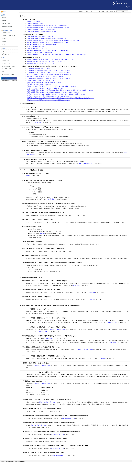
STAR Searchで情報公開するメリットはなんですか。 (41, 68)
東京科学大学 (5, 60)
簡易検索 (4, 17)
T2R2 (3, 71)
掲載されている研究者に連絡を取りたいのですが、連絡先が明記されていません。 (49, 42)
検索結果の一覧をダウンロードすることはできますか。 (41, 63)
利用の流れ (5, 38)
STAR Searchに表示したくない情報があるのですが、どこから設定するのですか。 (49, 72)
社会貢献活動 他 (110, 11)
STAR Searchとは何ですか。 (34, 21)
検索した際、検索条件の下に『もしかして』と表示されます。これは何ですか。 (48, 50)
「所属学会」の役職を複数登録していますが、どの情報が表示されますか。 (47, 88)
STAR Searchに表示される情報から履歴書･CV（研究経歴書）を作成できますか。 (48, 78)
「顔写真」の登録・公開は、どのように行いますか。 (41, 80)
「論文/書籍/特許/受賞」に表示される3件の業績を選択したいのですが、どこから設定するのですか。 (54, 92)
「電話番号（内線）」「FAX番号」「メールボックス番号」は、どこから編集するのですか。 (51, 86)
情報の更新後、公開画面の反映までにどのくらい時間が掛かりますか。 (46, 76)
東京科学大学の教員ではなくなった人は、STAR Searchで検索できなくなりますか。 (49, 27)
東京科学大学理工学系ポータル (58, 329)
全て (87, 11)
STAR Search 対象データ (8, 35)
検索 (129, 11)
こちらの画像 (91, 292)
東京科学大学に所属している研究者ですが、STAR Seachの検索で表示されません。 (49, 74)
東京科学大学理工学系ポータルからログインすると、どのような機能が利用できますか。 (50, 59)
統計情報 (4, 41)
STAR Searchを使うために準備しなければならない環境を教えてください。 (47, 38)
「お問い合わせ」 (52, 199)
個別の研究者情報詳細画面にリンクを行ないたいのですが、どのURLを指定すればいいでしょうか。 (53, 40)
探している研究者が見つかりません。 (37, 46)
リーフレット (5, 44)
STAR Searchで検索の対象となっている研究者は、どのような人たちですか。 (47, 25)
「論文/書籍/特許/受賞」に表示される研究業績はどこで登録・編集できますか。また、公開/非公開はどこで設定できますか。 (60, 90)
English (128, 7)
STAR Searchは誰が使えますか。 (35, 23)
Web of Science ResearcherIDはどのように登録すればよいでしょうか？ (46, 82)
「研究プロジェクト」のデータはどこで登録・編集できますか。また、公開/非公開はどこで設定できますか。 (56, 94)
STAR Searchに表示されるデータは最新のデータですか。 (42, 31)
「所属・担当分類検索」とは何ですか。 (37, 48)
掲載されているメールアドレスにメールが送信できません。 (43, 44)
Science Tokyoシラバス (8, 74)
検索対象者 (42, 233)
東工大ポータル (6, 63)
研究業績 (101, 11)
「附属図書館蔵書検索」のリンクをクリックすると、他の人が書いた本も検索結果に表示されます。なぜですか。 (57, 54)
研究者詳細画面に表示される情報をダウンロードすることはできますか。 (46, 61)
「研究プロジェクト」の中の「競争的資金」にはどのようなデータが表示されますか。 (50, 96)
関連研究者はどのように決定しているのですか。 (40, 52)
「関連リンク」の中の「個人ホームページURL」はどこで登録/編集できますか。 (48, 100)
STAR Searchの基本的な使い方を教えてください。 (40, 36)
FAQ (3, 51)
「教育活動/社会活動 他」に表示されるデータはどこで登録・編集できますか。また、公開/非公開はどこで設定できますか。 (60, 98)
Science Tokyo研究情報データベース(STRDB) (9, 67)
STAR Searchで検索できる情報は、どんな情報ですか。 (41, 29)
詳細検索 (4, 20)
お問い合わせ (5, 54)
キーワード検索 (6, 23)
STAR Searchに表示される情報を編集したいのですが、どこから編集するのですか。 (49, 70)
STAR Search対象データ (85, 163)
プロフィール (93, 11)
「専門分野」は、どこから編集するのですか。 (39, 84)
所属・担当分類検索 (7, 26)
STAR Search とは (6, 32)
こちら (55, 322)
